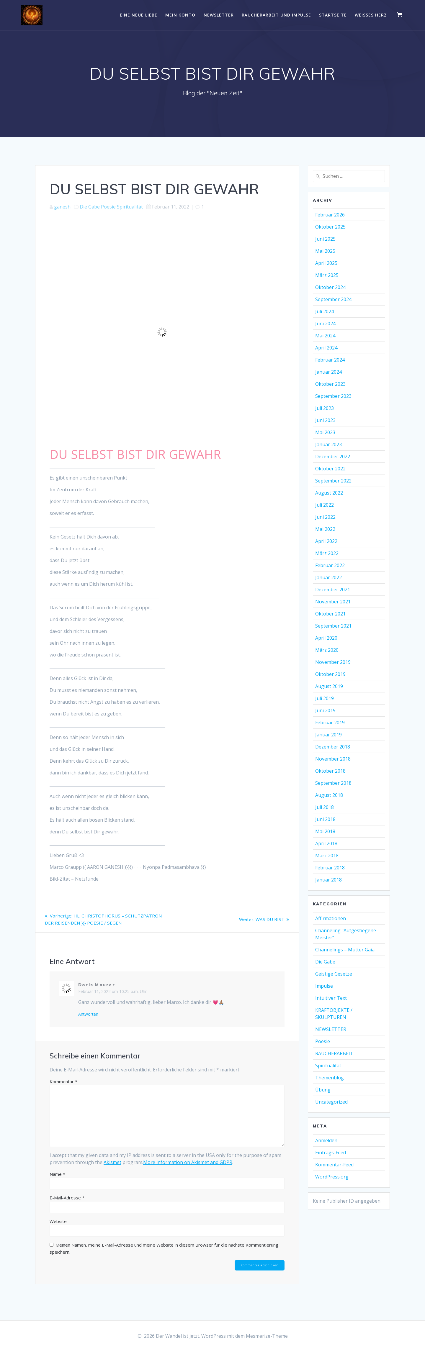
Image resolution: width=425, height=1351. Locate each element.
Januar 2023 (328, 444)
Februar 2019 (330, 722)
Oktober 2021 (330, 613)
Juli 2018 (324, 807)
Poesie (108, 206)
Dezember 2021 (332, 589)
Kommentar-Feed (334, 1164)
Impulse (324, 986)
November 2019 (333, 662)
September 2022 (333, 480)
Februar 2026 (330, 214)
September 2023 (333, 396)
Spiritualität (130, 206)
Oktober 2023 (330, 384)
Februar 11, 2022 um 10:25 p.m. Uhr (112, 998)
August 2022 (329, 493)
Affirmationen (330, 918)
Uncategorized (331, 1102)
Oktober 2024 (330, 287)
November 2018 (333, 759)
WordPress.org (332, 1176)
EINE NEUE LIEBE (138, 15)
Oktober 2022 (330, 468)
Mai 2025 (325, 251)
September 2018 (333, 783)
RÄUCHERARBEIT (334, 1053)
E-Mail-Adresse (67, 1205)
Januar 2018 (328, 879)
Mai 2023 (325, 432)
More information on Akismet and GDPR (187, 1169)
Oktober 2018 (330, 771)
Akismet (112, 1169)
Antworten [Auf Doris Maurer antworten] (88, 1021)
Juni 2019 (325, 710)
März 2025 (327, 275)
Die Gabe (90, 206)
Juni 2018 (325, 819)
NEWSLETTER (219, 15)
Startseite (333, 15)
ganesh (62, 206)
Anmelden (326, 1140)
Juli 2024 (324, 311)
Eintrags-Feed (330, 1152)
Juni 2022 (325, 517)
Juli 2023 (324, 408)
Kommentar (63, 1088)
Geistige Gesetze (333, 974)
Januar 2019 (328, 734)
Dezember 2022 (332, 456)
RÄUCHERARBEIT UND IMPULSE (276, 15)
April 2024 (326, 347)
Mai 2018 (325, 831)
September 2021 (333, 626)
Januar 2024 (328, 372)
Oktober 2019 (330, 674)
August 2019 (329, 686)
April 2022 (326, 541)
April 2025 (326, 263)
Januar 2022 (328, 577)
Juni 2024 (325, 323)
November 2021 (333, 601)
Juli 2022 (324, 505)
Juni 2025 (325, 239)
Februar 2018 (330, 867)
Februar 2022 (330, 565)
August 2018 (329, 795)
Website (58, 1228)
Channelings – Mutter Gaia (345, 949)
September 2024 (333, 299)
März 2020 (327, 650)
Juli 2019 (324, 698)
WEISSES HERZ (371, 15)
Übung (323, 1089)
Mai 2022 (325, 529)
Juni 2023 (325, 420)
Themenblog (329, 1077)
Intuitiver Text (331, 998)
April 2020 (326, 638)
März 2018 (327, 855)
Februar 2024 (330, 360)
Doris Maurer (96, 991)
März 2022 (327, 553)
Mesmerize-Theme (267, 1336)
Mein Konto (180, 15)
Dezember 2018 (332, 746)
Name (57, 1181)
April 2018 (326, 843)
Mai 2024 (325, 335)
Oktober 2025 (330, 227)
